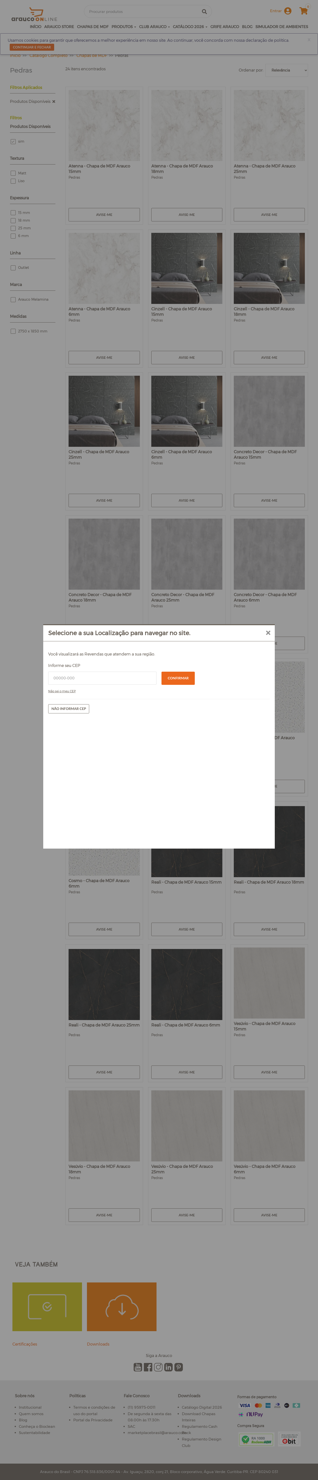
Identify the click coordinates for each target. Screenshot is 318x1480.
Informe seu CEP (96, 730)
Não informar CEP (101, 774)
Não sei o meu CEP (94, 756)
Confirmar (178, 743)
